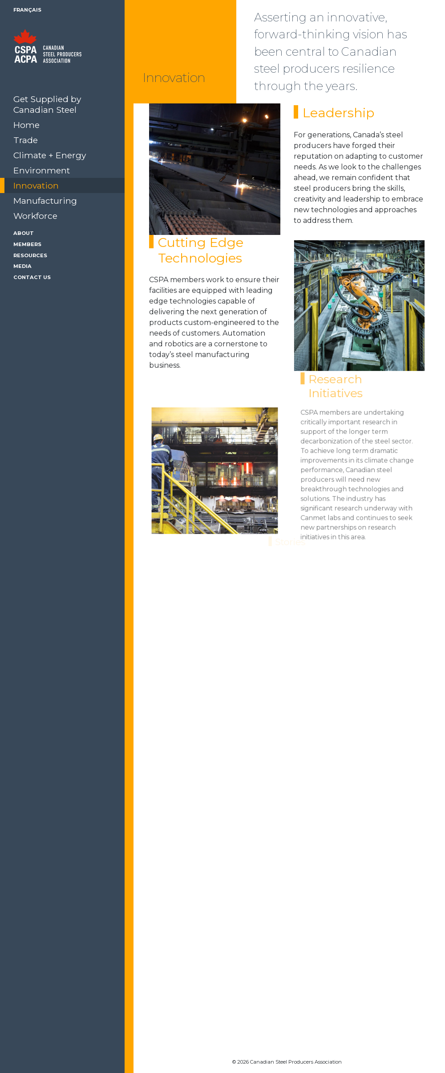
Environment (41, 170)
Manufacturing (45, 200)
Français (27, 10)
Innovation (36, 185)
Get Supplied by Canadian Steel (47, 104)
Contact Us (32, 277)
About (23, 233)
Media (22, 266)
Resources (30, 255)
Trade (25, 140)
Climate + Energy (49, 155)
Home (26, 124)
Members (27, 244)
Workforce (35, 215)
